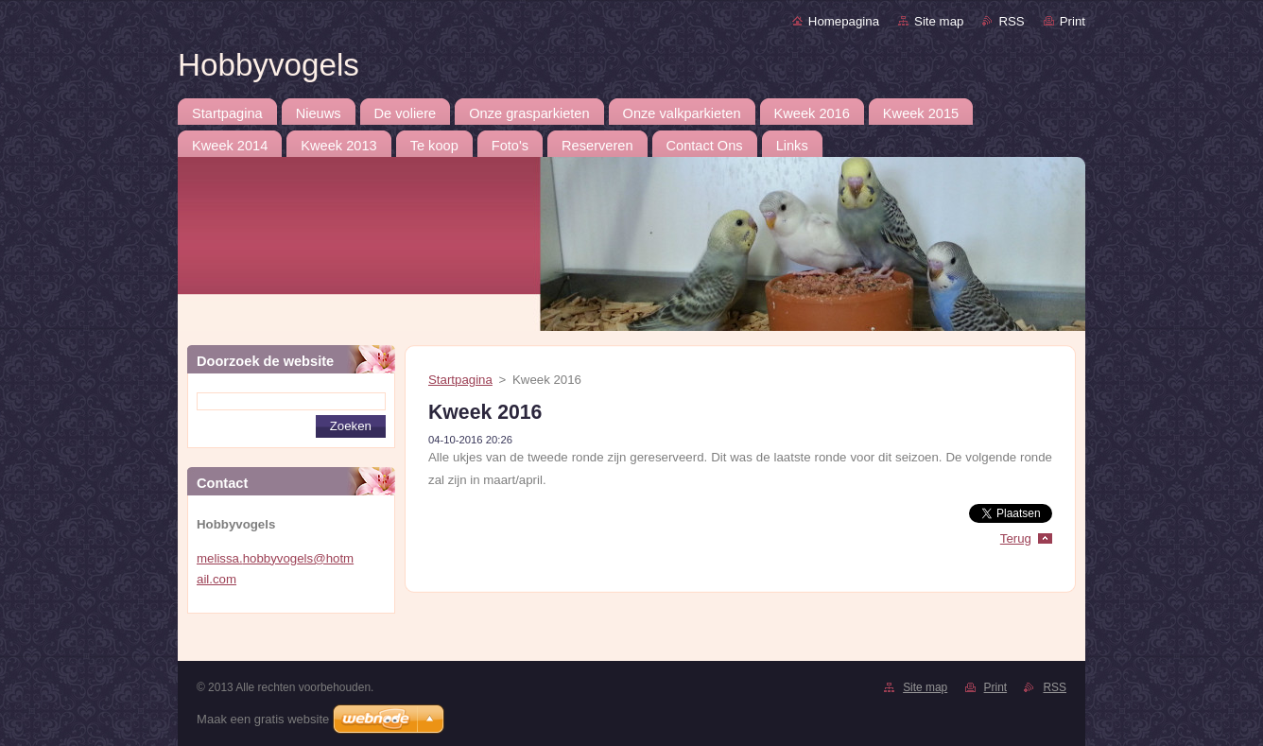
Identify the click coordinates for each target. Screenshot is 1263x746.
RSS (1011, 21)
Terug (1015, 538)
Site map (938, 21)
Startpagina (460, 380)
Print (1072, 21)
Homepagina (843, 21)
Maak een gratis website (263, 719)
